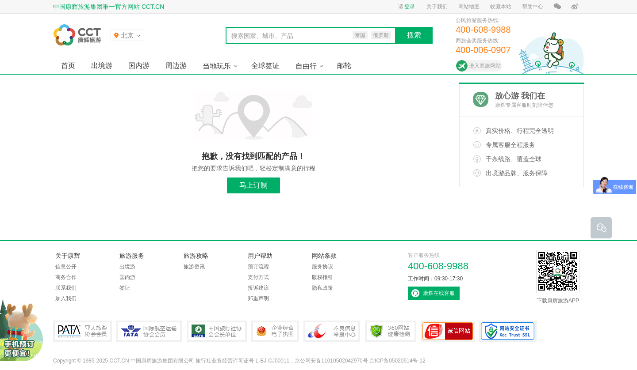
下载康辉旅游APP (557, 277)
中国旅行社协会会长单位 (217, 331)
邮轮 (344, 65)
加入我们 (66, 298)
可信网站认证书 (448, 331)
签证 (124, 288)
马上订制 (253, 185)
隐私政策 (322, 288)
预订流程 (258, 267)
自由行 (306, 66)
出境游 (101, 65)
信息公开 (66, 267)
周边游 (176, 65)
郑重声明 (258, 298)
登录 (409, 7)
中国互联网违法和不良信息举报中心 (331, 331)
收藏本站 (500, 7)
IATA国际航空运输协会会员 (149, 331)
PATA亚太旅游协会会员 (82, 331)
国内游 (139, 65)
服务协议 (322, 267)
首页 (68, 65)
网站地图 (469, 7)
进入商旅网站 (485, 66)
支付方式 (258, 277)
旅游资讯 (194, 267)
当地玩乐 (217, 66)
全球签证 (265, 65)
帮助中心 (532, 7)
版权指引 (322, 277)
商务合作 (66, 277)
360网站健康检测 (390, 331)
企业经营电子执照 (275, 331)
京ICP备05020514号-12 (397, 361)
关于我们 (437, 7)
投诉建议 (258, 288)
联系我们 (66, 288)
